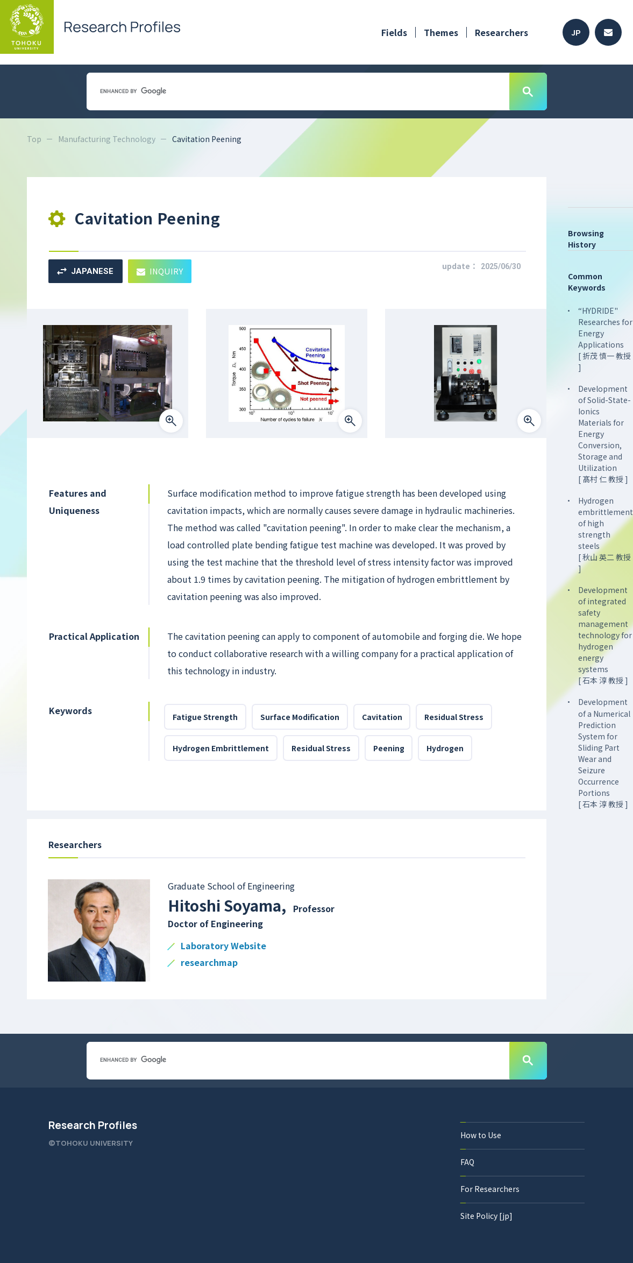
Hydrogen (445, 748)
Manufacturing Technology (106, 138)
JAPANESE (85, 271)
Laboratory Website (223, 946)
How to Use (480, 1135)
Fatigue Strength (205, 716)
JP (576, 32)
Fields (394, 32)
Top (34, 138)
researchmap (209, 963)
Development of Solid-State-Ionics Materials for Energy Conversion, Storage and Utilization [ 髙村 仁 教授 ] (604, 433)
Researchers (501, 32)
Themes (441, 32)
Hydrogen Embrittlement (221, 748)
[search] (297, 91)
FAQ (467, 1161)
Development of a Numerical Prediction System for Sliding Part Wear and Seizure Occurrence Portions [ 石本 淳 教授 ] (604, 752)
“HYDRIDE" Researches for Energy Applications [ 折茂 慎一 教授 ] (605, 338)
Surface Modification (299, 716)
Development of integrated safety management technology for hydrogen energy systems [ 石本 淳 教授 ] (605, 635)
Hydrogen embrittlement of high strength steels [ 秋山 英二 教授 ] (605, 534)
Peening (388, 748)
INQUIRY (160, 271)
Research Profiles (92, 1125)
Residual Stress (454, 716)
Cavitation (382, 716)
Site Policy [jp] (486, 1215)
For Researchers (490, 1188)
